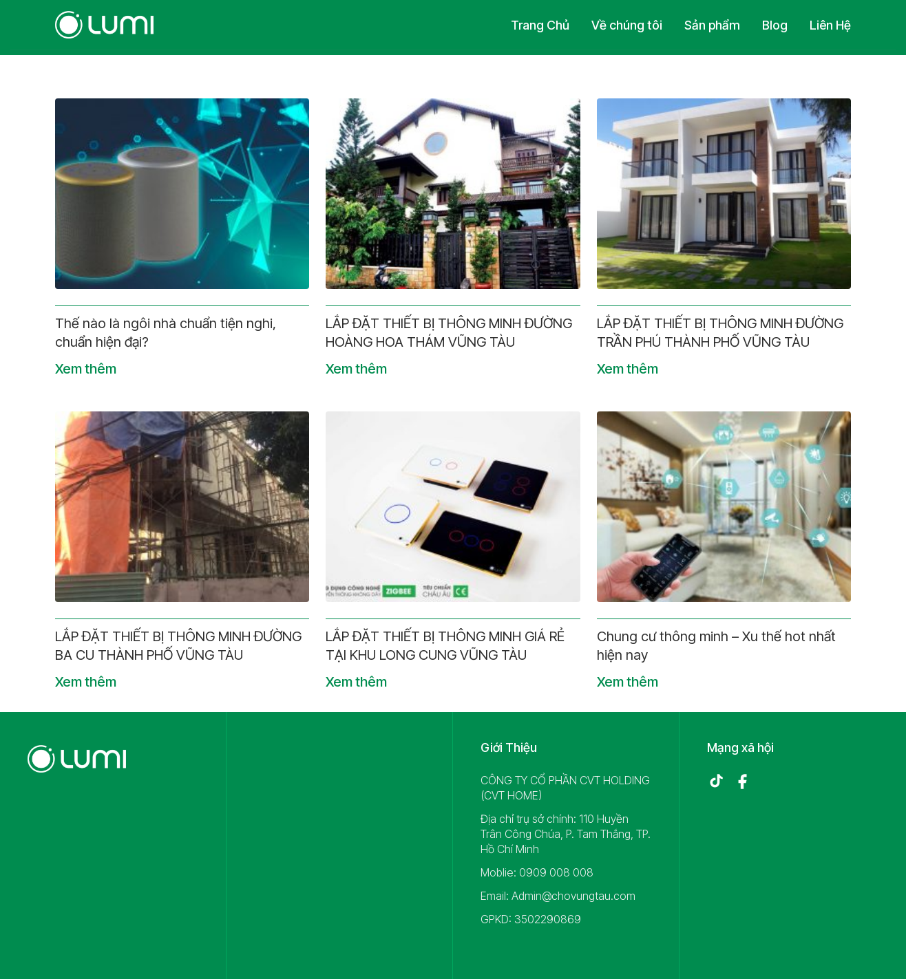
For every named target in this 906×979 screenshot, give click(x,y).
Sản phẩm (712, 25)
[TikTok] (716, 781)
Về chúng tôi (626, 25)
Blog (775, 25)
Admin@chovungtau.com (573, 896)
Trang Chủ (540, 25)
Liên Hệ (830, 25)
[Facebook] (742, 781)
